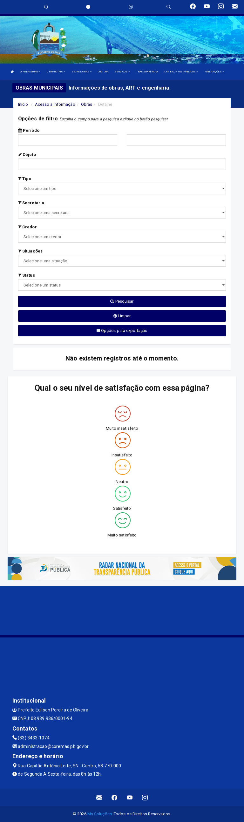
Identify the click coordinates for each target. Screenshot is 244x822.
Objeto (27, 154)
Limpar (122, 315)
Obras (86, 104)
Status (26, 275)
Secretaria (31, 202)
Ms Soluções (99, 814)
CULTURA (103, 71)
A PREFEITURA (30, 71)
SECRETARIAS (81, 71)
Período (28, 130)
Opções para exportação (122, 330)
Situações (30, 251)
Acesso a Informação (55, 104)
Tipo (24, 178)
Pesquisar (121, 301)
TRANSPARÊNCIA (147, 71)
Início (23, 104)
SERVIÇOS (122, 71)
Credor (27, 227)
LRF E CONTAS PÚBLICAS (181, 71)
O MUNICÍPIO (56, 71)
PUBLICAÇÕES (214, 71)
